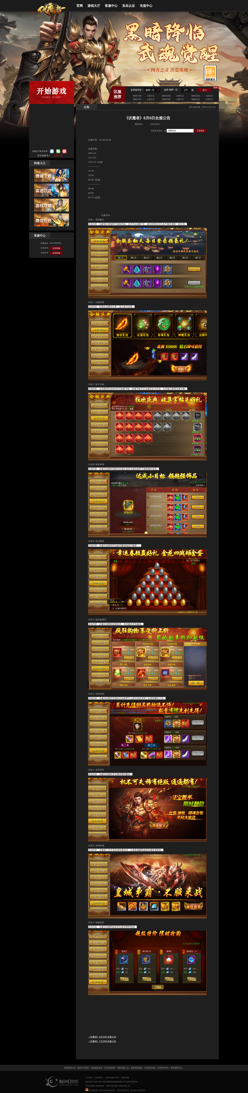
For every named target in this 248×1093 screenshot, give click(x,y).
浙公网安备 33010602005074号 (100, 1090)
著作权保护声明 (112, 1078)
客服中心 (111, 5)
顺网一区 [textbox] (150, 90)
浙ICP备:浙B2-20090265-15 (118, 1086)
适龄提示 (210, 73)
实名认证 (128, 5)
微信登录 (58, 151)
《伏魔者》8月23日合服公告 (102, 1037)
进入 (204, 90)
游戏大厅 (93, 5)
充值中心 (146, 5)
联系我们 (99, 1078)
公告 (209, 107)
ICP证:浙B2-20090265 (94, 1086)
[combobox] (152, 90)
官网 (79, 5)
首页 (204, 107)
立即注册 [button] (58, 155)
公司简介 (89, 1078)
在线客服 (56, 248)
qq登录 (52, 151)
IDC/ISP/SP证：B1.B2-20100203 (131, 1090)
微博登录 (64, 151)
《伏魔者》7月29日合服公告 (102, 1041)
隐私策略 (125, 1078)
